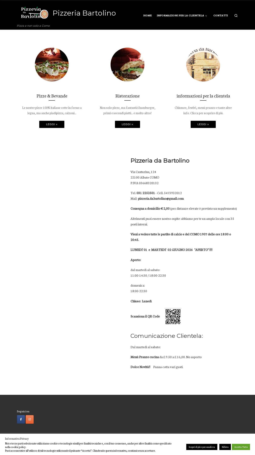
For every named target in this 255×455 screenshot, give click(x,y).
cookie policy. (18, 447)
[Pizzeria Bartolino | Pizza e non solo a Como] (34, 12)
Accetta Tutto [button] (241, 446)
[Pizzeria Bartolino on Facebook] (21, 419)
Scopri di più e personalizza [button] (202, 446)
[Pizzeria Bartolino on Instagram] (30, 419)
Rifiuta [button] (225, 446)
